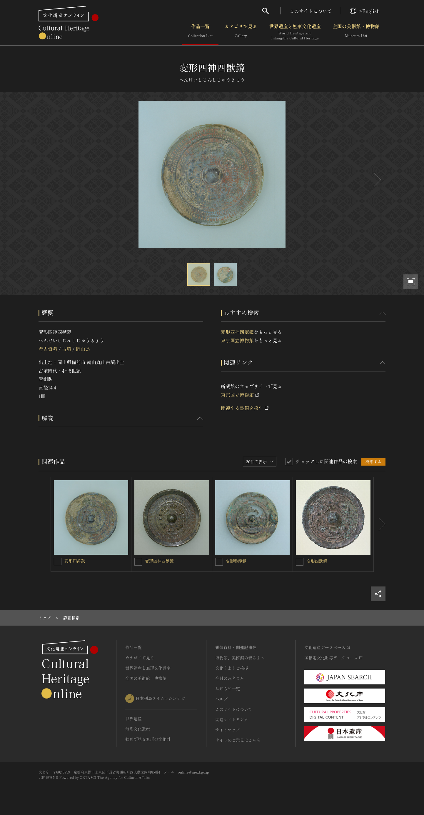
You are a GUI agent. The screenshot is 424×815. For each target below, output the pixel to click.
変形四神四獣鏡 (237, 331)
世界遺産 (133, 718)
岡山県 (83, 348)
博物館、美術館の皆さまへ (240, 658)
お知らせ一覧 (227, 688)
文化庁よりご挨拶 (231, 668)
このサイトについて (311, 10)
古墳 (66, 348)
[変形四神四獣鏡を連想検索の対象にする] (138, 562)
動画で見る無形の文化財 (148, 739)
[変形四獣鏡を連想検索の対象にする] (299, 562)
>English (365, 10)
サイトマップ (227, 730)
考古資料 (48, 348)
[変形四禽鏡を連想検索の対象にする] (57, 561)
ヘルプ (221, 699)
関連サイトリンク (231, 719)
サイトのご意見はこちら (238, 740)
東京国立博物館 (237, 340)
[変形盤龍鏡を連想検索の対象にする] (219, 562)
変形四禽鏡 (74, 561)
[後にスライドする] (376, 179)
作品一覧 (200, 32)
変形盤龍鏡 (236, 561)
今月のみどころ (229, 678)
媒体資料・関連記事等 (235, 647)
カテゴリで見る (240, 32)
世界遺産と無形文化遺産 (295, 32)
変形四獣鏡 (316, 561)
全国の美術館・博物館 (356, 32)
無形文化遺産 (137, 729)
